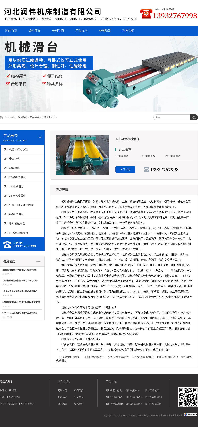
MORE (38, 261)
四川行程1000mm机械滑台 (19, 205)
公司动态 (58, 30)
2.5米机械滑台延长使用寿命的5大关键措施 (21, 302)
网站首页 (11, 30)
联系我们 (128, 30)
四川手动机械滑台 (14, 223)
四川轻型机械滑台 (167, 357)
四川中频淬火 (12, 158)
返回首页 (22, 117)
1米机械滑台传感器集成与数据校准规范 (19, 291)
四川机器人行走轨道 (16, 149)
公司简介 (35, 30)
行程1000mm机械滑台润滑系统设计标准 (19, 313)
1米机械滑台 (122, 156)
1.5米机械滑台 (148, 156)
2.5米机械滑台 (173, 156)
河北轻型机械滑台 (143, 357)
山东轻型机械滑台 (70, 357)
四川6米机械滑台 (14, 214)
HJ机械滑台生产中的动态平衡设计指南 (19, 270)
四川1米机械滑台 (14, 186)
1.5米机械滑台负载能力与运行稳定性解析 (20, 280)
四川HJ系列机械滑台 (16, 232)
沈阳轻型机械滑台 (118, 357)
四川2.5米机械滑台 (15, 195)
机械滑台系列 (48, 117)
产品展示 (81, 30)
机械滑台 (72, 201)
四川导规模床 (12, 168)
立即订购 (125, 169)
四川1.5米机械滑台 (15, 177)
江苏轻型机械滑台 (94, 357)
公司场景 (105, 30)
